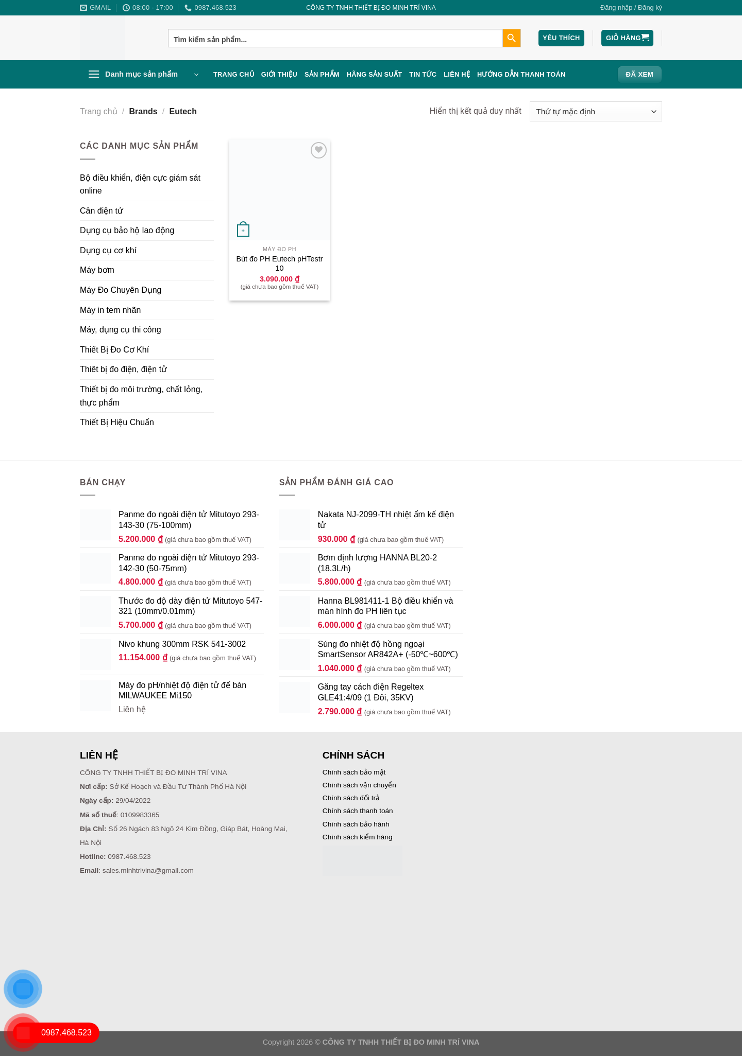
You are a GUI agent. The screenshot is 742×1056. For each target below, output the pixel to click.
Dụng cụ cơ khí (108, 250)
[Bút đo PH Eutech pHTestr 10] (279, 189)
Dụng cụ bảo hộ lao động (127, 230)
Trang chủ (233, 74)
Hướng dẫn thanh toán (521, 74)
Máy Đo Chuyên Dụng (121, 290)
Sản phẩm (322, 74)
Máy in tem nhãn (110, 310)
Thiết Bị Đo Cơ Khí (114, 349)
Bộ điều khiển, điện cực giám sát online (140, 184)
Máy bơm (97, 270)
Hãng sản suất (374, 74)
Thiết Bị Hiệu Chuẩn (117, 422)
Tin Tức (422, 74)
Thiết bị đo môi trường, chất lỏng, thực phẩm (141, 396)
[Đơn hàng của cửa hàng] (596, 111)
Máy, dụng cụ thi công (120, 329)
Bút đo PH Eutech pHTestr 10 (280, 264)
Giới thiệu (279, 74)
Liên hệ (457, 74)
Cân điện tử (101, 210)
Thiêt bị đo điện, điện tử (123, 369)
